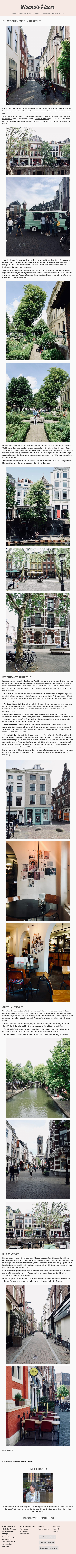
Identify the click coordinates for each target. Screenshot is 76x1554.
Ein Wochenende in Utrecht (21, 21)
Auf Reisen (24, 1531)
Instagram (56, 1527)
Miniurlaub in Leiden (42, 119)
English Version (43, 1529)
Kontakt (41, 1527)
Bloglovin (55, 1531)
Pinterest (47, 1518)
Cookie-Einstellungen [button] (47, 1537)
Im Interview (24, 1534)
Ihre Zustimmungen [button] (47, 1542)
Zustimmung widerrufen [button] (48, 1548)
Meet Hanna (38, 1469)
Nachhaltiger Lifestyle (25, 14)
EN (63, 14)
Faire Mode (24, 1529)
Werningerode (7, 119)
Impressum (46, 14)
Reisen (38, 14)
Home (14, 14)
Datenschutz (56, 14)
